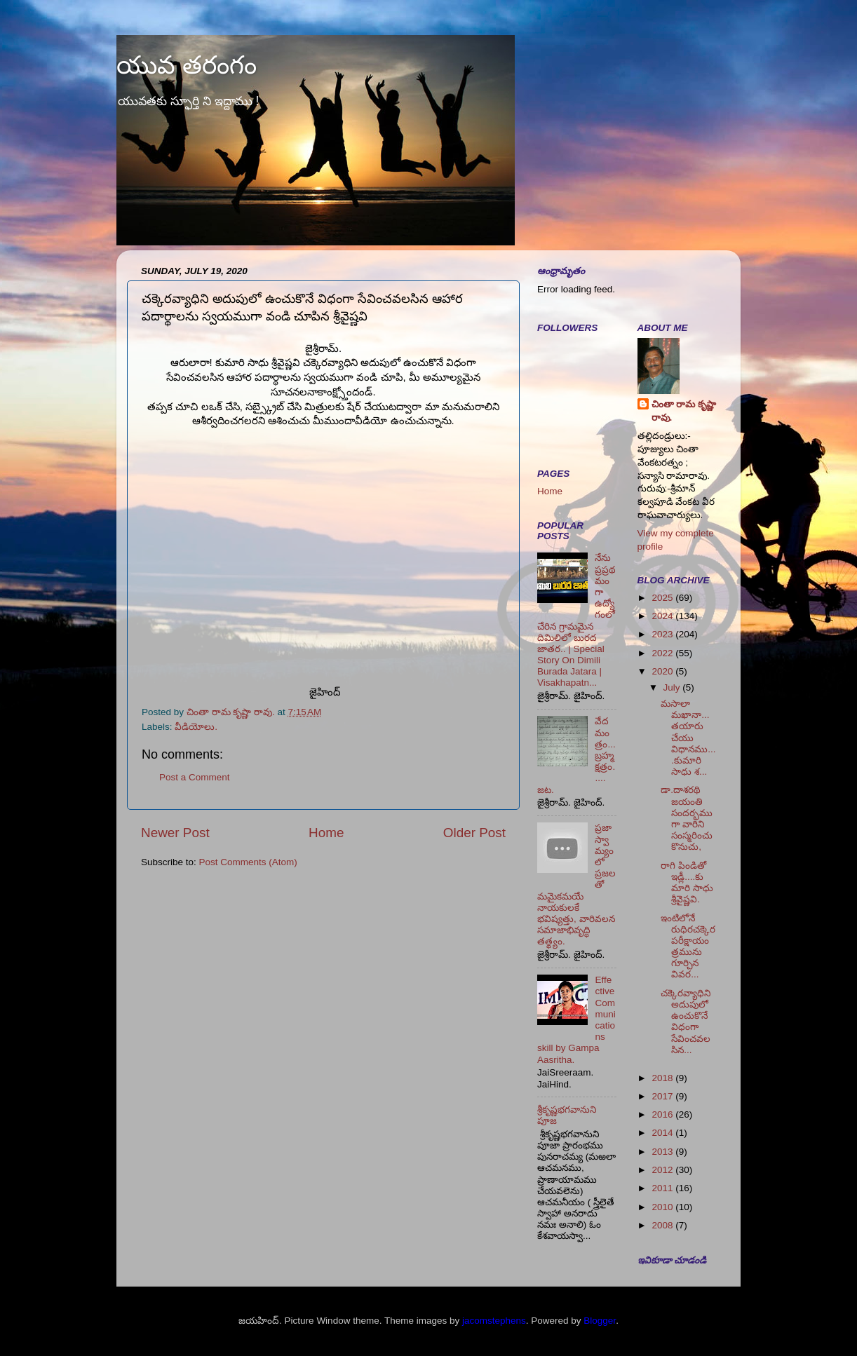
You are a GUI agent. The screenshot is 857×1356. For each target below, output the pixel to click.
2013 (663, 1151)
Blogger (599, 1320)
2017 (663, 1096)
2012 (663, 1170)
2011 (663, 1188)
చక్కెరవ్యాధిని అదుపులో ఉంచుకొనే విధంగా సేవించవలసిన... (685, 1021)
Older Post (474, 832)
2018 (663, 1078)
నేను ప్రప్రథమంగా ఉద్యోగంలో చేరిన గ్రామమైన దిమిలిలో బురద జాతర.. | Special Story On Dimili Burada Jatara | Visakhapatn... (576, 620)
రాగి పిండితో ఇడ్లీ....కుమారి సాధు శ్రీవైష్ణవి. (687, 882)
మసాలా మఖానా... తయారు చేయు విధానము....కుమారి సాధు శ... (688, 737)
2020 (663, 671)
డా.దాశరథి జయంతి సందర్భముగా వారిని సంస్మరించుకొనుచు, (687, 818)
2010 (663, 1207)
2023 (663, 634)
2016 (663, 1114)
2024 (663, 616)
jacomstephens (494, 1320)
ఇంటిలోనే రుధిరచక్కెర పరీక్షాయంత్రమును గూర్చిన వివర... (688, 946)
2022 (663, 653)
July (673, 687)
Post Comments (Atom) (248, 862)
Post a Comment (194, 777)
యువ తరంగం (186, 64)
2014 (663, 1132)
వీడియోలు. (196, 726)
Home (326, 832)
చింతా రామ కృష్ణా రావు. (684, 411)
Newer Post (175, 832)
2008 (663, 1225)
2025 (663, 597)
